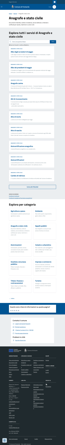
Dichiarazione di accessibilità (38, 391)
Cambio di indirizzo (14, 196)
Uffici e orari (12, 415)
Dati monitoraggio (13, 439)
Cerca (53, 41)
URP (10, 413)
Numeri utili (11, 417)
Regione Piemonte (13, 2)
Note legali (36, 387)
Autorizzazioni (24, 372)
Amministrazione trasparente (38, 395)
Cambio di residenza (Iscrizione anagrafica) (20, 198)
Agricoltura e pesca (25, 360)
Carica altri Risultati (32, 187)
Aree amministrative (14, 360)
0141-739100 (12, 396)
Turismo (35, 372)
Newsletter (48, 386)
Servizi (15, 14)
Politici (10, 374)
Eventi (47, 372)
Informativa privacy (38, 385)
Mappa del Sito (48, 439)
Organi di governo (13, 367)
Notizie (47, 360)
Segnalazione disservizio (38, 400)
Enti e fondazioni (13, 365)
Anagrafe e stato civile (16, 48)
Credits (36, 439)
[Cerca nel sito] (53, 7)
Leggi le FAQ (36, 397)
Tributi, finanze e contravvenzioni (38, 368)
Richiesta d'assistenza (38, 407)
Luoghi (47, 370)
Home (10, 14)
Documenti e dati (13, 363)
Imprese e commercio (38, 365)
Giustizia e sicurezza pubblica (38, 361)
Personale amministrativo (14, 371)
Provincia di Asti (25, 387)
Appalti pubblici (24, 370)
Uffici (10, 377)
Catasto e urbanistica (26, 374)
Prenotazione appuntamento (38, 404)
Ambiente (23, 363)
